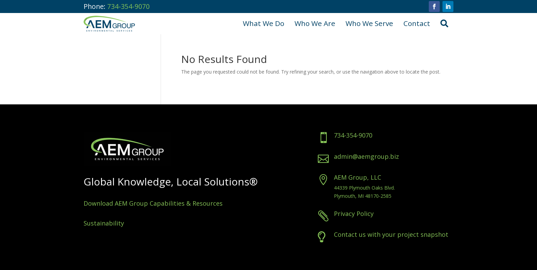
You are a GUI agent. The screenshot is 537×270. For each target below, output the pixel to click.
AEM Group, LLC (388, 177)
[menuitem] (263, 23)
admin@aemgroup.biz (397, 156)
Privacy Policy (385, 213)
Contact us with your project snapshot (422, 234)
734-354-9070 (128, 6)
